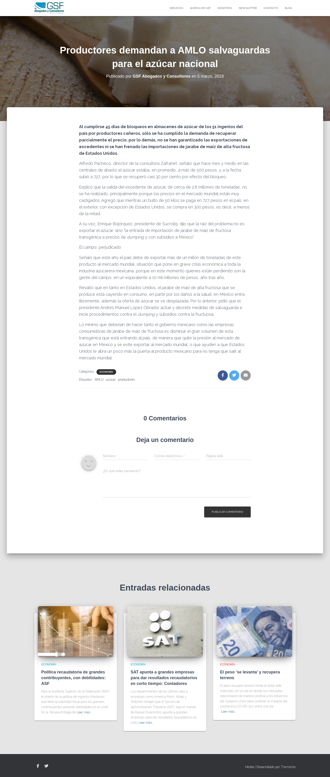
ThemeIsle (288, 767)
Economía (106, 372)
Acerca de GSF (200, 8)
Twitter (46, 766)
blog (288, 8)
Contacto (271, 8)
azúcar (111, 379)
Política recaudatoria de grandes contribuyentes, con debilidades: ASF (73, 678)
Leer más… (84, 712)
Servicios (176, 8)
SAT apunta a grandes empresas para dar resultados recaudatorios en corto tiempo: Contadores (164, 678)
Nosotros (225, 8)
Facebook (37, 766)
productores (126, 379)
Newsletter (248, 8)
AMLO (99, 379)
